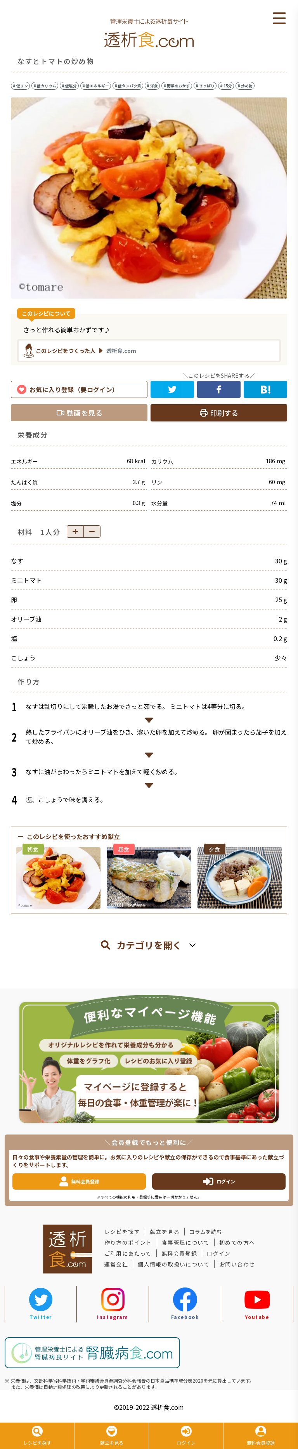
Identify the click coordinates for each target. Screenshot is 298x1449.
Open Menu (279, 18)
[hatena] (265, 389)
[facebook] (219, 389)
